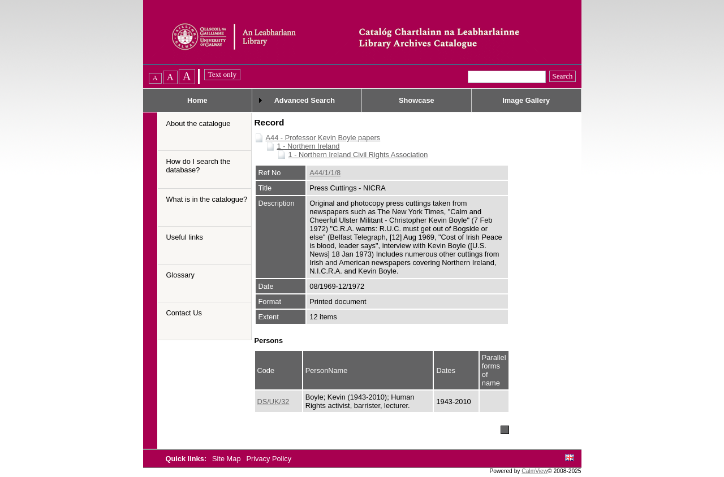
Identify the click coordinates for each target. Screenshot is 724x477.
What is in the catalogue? (207, 199)
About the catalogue (198, 123)
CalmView (535, 471)
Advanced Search (304, 100)
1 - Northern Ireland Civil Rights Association (358, 154)
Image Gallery (526, 100)
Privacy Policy (268, 458)
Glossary (180, 275)
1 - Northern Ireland (308, 146)
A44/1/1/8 (325, 172)
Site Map (227, 458)
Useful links (184, 237)
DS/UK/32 (273, 401)
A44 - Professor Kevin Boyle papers (323, 137)
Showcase (416, 100)
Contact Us (184, 313)
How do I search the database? (198, 165)
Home (197, 100)
